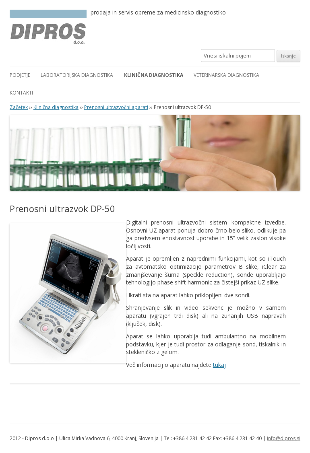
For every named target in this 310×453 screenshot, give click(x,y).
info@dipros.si (283, 438)
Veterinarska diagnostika (226, 75)
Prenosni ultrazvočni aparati (116, 107)
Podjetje (20, 75)
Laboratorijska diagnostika (77, 75)
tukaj (219, 365)
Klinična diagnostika (153, 75)
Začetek (19, 107)
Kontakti (21, 92)
